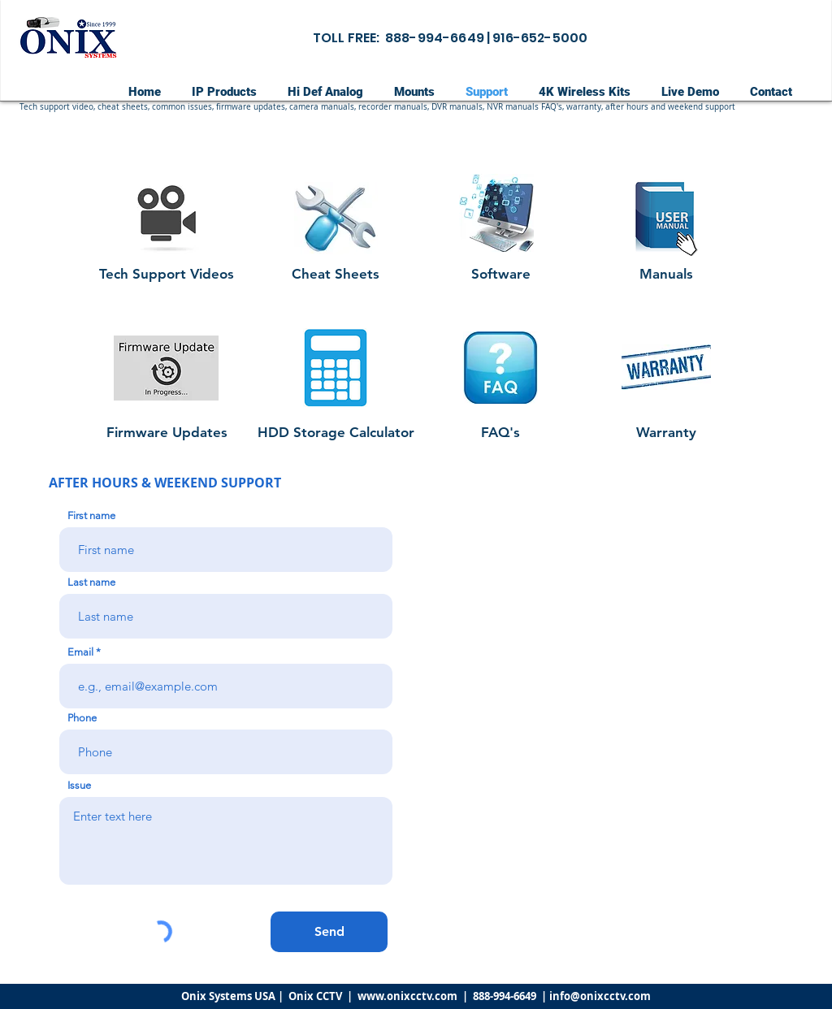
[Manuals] (666, 274)
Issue (79, 785)
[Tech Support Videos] (166, 274)
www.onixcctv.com (407, 996)
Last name (91, 582)
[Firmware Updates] (167, 433)
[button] (362, 107)
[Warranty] (665, 433)
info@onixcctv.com (600, 996)
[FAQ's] (500, 433)
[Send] (329, 932)
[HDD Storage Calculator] (336, 433)
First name (91, 515)
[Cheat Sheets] (335, 274)
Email (80, 652)
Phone (82, 717)
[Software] (500, 274)
